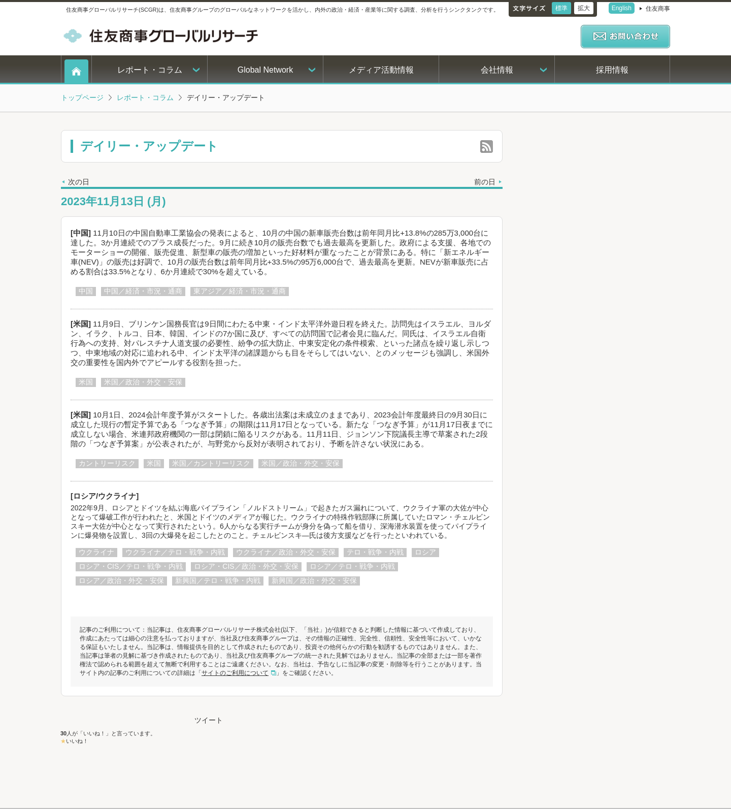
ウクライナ (96, 552)
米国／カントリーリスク (211, 463)
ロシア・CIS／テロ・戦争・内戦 (131, 566)
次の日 (78, 182)
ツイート (208, 720)
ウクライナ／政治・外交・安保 (286, 552)
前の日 (484, 182)
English (622, 8)
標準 (561, 8)
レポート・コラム (149, 70)
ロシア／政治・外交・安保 (121, 580)
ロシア (425, 552)
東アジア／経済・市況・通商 (239, 291)
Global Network (265, 70)
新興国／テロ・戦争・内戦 (217, 580)
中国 (86, 291)
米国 (86, 382)
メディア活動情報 (381, 70)
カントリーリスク (107, 463)
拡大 (584, 8)
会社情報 (497, 70)
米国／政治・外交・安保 (143, 382)
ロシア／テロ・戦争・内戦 (352, 566)
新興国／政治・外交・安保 (314, 580)
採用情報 (612, 70)
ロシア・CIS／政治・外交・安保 (246, 566)
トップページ (82, 97)
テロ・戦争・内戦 (375, 552)
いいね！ (77, 741)
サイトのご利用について (235, 672)
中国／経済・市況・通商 (143, 291)
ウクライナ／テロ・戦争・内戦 (175, 552)
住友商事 (658, 8)
